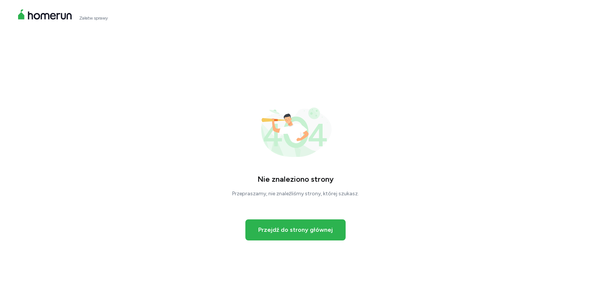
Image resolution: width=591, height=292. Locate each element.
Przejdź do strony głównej (295, 229)
